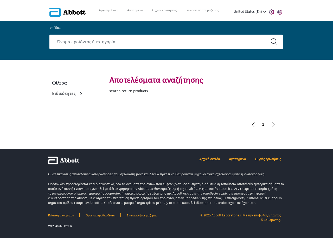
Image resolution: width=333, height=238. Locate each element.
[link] (81, 93)
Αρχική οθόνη (108, 10)
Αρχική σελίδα (209, 159)
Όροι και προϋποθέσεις (100, 215)
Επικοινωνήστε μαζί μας (202, 10)
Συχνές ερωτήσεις (164, 10)
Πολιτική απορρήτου (61, 215)
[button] (280, 11)
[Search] (161, 42)
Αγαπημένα (135, 10)
